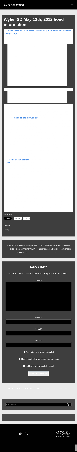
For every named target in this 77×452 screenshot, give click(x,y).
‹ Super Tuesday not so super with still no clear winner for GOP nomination (22, 248)
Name (37, 318)
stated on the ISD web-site (26, 118)
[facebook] (20, 433)
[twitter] (26, 433)
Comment (38, 280)
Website (38, 340)
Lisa (8, 163)
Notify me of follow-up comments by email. (40, 359)
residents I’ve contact (19, 160)
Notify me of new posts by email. (40, 366)
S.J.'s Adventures (14, 4)
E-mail (38, 329)
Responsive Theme (63, 436)
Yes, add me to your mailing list (39, 352)
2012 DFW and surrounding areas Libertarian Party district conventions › (55, 248)
